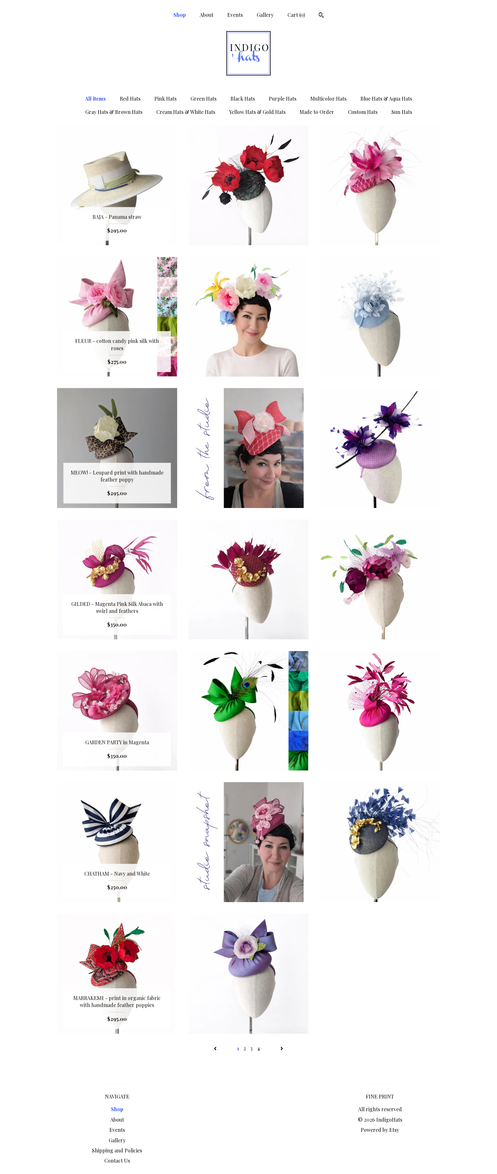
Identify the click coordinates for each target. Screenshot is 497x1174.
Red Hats (130, 98)
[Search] (321, 15)
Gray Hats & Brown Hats (113, 112)
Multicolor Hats (328, 98)
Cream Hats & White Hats (185, 112)
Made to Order (317, 112)
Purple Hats (282, 98)
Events (235, 14)
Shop (179, 14)
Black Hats (242, 98)
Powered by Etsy (380, 1129)
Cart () (296, 14)
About (206, 14)
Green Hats (203, 98)
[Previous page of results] (216, 1048)
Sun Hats (401, 112)
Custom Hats (363, 112)
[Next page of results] (281, 1048)
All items (95, 98)
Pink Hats (165, 98)
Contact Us (117, 1160)
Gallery (265, 14)
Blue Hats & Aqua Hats (386, 98)
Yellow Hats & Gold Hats (257, 112)
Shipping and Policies (117, 1150)
